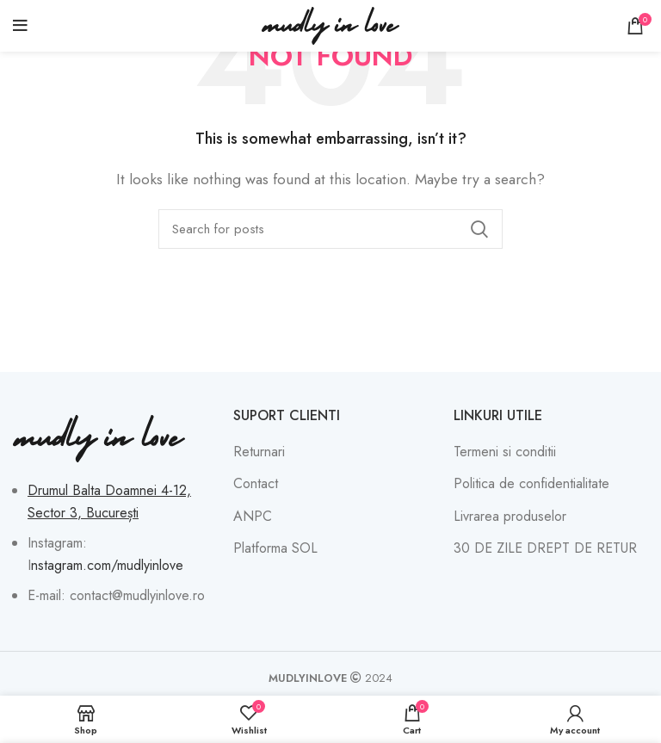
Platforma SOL (275, 548)
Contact (255, 483)
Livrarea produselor (510, 516)
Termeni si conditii (505, 452)
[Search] (330, 229)
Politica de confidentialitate (531, 483)
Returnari (259, 452)
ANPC (252, 516)
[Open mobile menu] (20, 26)
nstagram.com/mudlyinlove (107, 565)
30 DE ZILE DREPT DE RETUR (545, 548)
